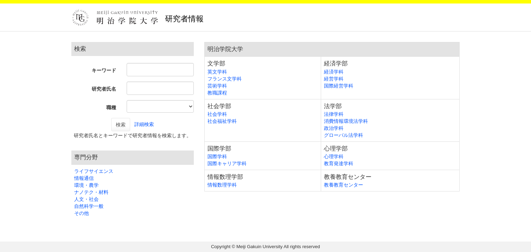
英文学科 (217, 72)
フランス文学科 (224, 79)
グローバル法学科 (343, 135)
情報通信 (84, 178)
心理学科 (334, 156)
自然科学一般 (89, 206)
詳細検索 (144, 124)
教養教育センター (343, 185)
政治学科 (334, 128)
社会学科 (217, 114)
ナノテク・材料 (91, 192)
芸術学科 (217, 86)
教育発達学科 (338, 163)
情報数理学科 (222, 185)
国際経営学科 (338, 86)
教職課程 (217, 93)
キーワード (104, 70)
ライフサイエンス (93, 171)
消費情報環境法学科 (346, 121)
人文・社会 (86, 199)
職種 (111, 107)
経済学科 (334, 72)
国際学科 (217, 156)
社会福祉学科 (222, 121)
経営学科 (334, 79)
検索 (121, 124)
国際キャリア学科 (227, 163)
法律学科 (334, 114)
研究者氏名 (104, 89)
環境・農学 (86, 185)
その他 (81, 213)
